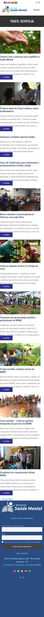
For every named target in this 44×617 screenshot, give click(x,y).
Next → (12, 499)
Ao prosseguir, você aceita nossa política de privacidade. (21, 542)
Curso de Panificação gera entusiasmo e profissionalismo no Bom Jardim (19, 164)
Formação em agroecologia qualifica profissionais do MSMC (17, 319)
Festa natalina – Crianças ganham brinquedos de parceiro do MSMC (16, 422)
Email (3, 534)
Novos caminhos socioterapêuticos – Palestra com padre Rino (18, 216)
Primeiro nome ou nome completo (13, 526)
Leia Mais (6, 77)
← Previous (4, 499)
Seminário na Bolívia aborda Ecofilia (17, 137)
